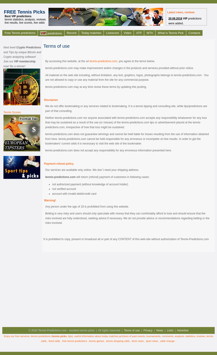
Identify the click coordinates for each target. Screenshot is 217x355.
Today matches (91, 33)
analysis (179, 336)
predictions (51, 33)
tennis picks (59, 336)
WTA (150, 33)
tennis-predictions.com (103, 61)
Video (127, 33)
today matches (110, 336)
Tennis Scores (12, 112)
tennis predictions (41, 336)
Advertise (183, 330)
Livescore (112, 33)
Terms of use (132, 330)
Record (71, 33)
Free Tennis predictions (20, 33)
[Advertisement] (21, 252)
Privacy (148, 330)
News (159, 330)
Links (170, 330)
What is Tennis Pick (170, 33)
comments (168, 336)
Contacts (194, 33)
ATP (139, 33)
